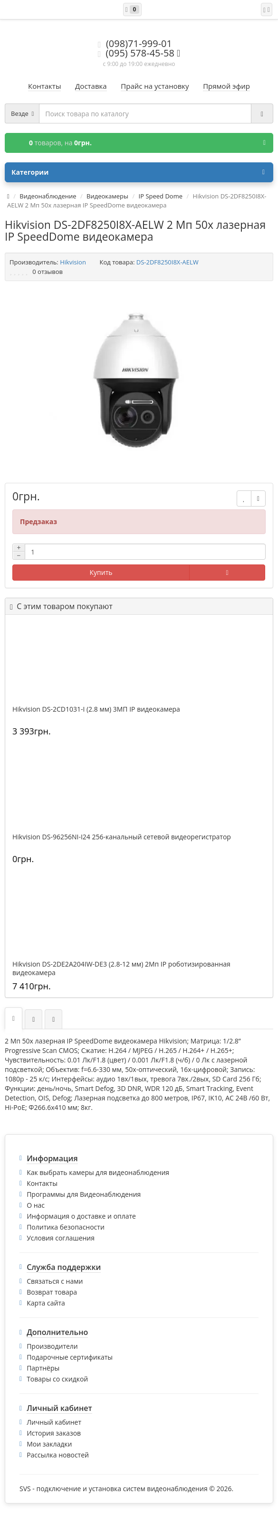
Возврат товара (52, 1292)
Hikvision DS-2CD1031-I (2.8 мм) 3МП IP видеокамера (96, 709)
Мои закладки (49, 1443)
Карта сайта (46, 1302)
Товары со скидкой (57, 1378)
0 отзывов (47, 271)
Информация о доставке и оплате (81, 1216)
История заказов (54, 1433)
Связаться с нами (55, 1281)
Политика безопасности (66, 1226)
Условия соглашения (61, 1237)
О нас (36, 1205)
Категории (138, 172)
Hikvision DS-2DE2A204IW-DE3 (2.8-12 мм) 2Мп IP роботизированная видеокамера (121, 968)
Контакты (42, 1183)
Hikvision (73, 262)
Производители (52, 1346)
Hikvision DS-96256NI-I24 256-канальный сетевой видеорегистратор (121, 837)
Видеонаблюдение (47, 196)
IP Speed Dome (160, 196)
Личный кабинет (54, 1422)
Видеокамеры (107, 196)
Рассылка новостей (58, 1454)
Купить (101, 572)
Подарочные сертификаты (70, 1357)
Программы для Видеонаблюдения (84, 1194)
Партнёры (43, 1367)
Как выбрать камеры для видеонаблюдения (98, 1172)
